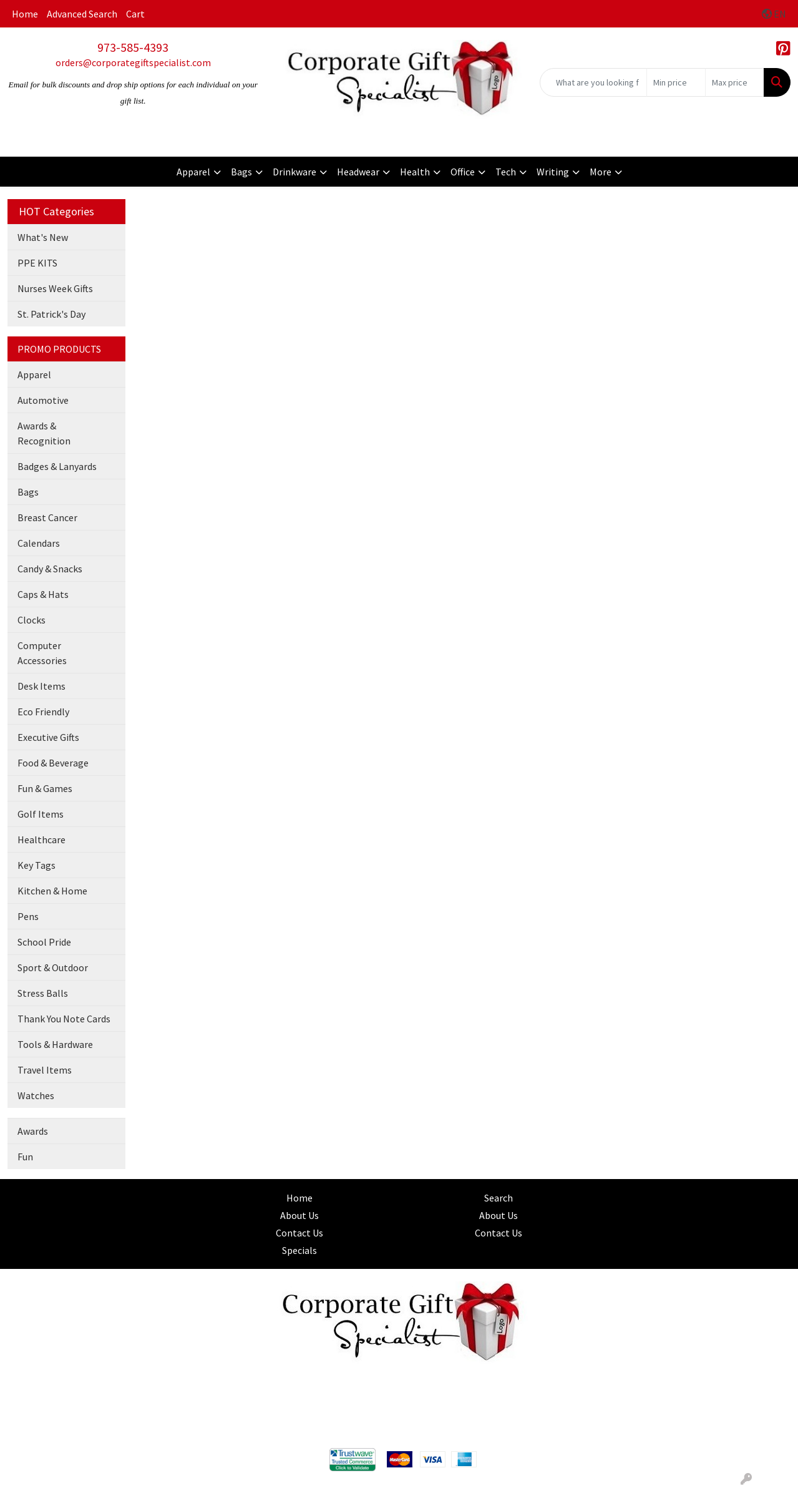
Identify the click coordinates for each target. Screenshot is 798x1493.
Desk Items (41, 686)
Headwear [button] (358, 171)
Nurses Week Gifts (55, 288)
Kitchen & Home (52, 890)
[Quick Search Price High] (734, 82)
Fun (25, 1156)
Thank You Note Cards (63, 1018)
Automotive (43, 400)
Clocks (31, 620)
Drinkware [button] (294, 171)
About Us (299, 1215)
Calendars (38, 543)
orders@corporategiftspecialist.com (133, 62)
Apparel (34, 374)
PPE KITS (37, 263)
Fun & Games (44, 788)
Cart (135, 13)
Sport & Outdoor (52, 967)
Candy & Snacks (49, 568)
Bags (28, 492)
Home (25, 13)
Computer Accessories (42, 653)
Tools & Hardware (55, 1044)
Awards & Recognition (44, 433)
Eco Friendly (43, 711)
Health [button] (415, 171)
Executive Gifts (48, 737)
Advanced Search (82, 13)
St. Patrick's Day (51, 314)
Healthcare (41, 839)
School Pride (44, 942)
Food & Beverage (53, 762)
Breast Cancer (47, 517)
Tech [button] (505, 171)
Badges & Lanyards (57, 466)
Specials (299, 1250)
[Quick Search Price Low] (676, 82)
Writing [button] (553, 171)
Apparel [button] (193, 171)
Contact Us (299, 1232)
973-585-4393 (132, 47)
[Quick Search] (593, 82)
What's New (42, 237)
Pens (28, 916)
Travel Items (44, 1070)
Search (498, 1198)
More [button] (600, 171)
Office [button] (462, 171)
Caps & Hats (43, 594)
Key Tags (36, 865)
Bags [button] (241, 171)
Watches (35, 1095)
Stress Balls (42, 993)
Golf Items (40, 814)
